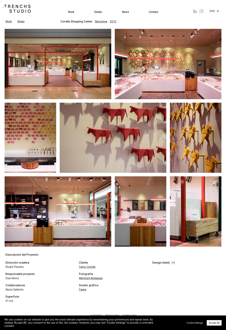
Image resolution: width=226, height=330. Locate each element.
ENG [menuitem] (212, 11)
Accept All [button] (214, 323)
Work (71, 12)
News (125, 12)
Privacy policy (113, 315)
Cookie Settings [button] (195, 323)
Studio (98, 12)
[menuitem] (214, 11)
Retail (20, 21)
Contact (153, 12)
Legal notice (96, 315)
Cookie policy (129, 315)
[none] (214, 11)
